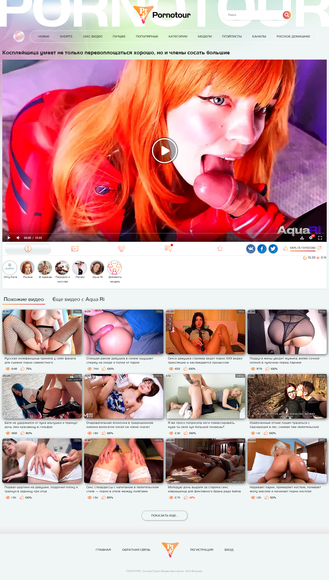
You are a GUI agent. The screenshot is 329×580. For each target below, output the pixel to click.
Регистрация (201, 549)
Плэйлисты (232, 36)
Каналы (259, 36)
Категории (178, 36)
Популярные (147, 36)
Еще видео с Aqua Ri (79, 299)
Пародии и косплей (62, 272)
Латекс (79, 269)
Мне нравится (286, 248)
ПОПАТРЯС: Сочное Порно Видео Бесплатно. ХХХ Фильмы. (164, 571)
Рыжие (27, 269)
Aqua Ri (97, 269)
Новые (43, 36)
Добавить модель (115, 272)
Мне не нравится (319, 248)
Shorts (66, 36)
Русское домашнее (293, 36)
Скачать (302, 237)
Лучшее (119, 36)
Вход (229, 549)
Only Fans (10, 269)
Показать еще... (164, 515)
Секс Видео (92, 36)
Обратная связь (136, 549)
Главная (19, 36)
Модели (205, 36)
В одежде (45, 269)
